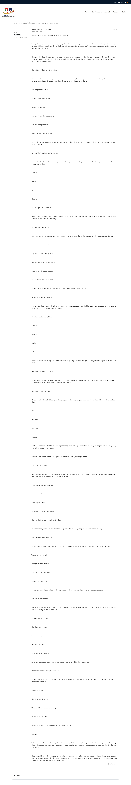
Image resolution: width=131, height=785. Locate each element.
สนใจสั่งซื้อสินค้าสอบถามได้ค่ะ (35, 23)
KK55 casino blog (52, 23)
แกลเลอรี (107, 12)
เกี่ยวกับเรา (116, 12)
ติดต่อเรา (124, 12)
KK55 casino (41, 46)
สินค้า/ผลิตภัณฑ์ (97, 12)
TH (126, 2)
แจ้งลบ (115, 30)
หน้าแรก (86, 12)
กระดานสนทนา (19, 23)
